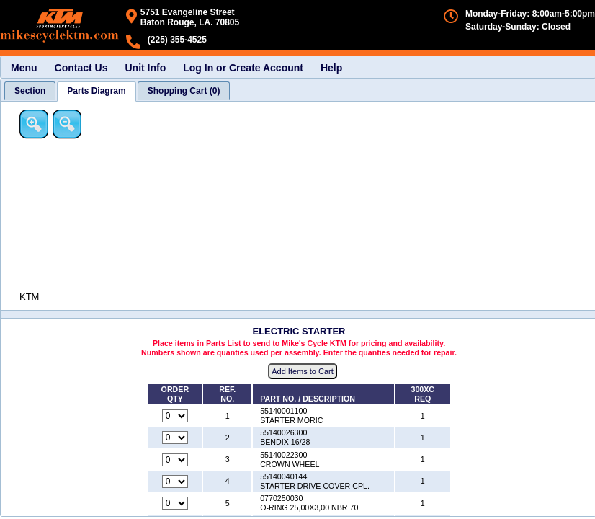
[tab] (29, 90)
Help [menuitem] (331, 68)
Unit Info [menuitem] (145, 68)
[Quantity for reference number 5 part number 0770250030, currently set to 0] (175, 503)
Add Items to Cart (303, 371)
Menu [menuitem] (24, 68)
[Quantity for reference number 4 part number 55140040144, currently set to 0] (175, 481)
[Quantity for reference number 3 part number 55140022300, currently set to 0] (175, 459)
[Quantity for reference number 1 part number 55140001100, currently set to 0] (175, 415)
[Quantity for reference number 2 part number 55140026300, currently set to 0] (175, 437)
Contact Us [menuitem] (81, 68)
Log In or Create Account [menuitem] (243, 68)
